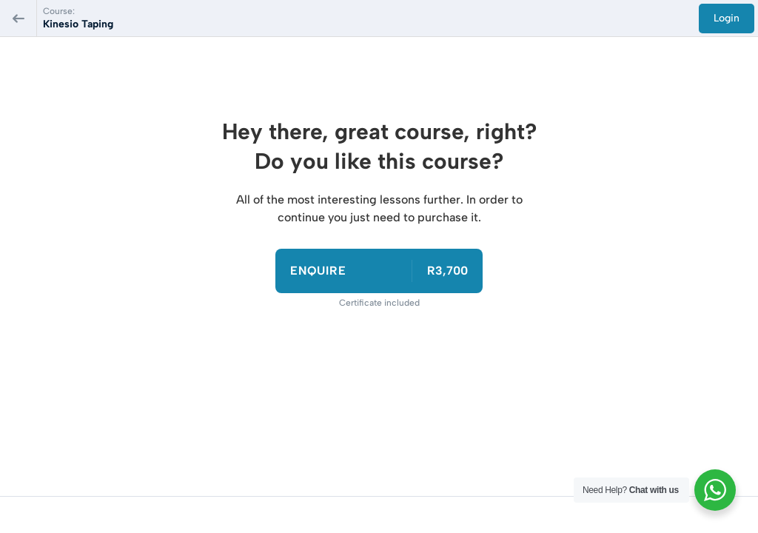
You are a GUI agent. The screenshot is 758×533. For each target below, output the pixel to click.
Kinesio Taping (78, 24)
